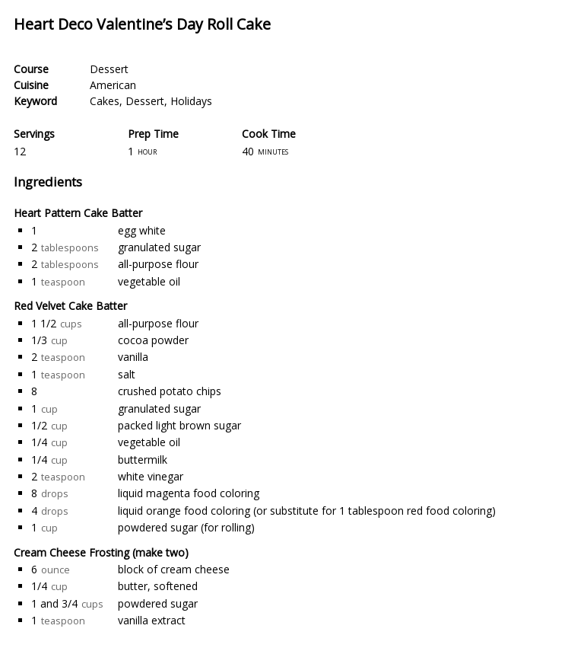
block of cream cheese (174, 569)
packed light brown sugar (179, 425)
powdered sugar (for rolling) (186, 527)
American (113, 85)
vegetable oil (149, 281)
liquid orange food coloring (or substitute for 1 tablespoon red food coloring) (307, 510)
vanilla (133, 356)
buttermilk (142, 459)
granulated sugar (159, 247)
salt (126, 374)
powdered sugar (158, 603)
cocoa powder (153, 340)
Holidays (191, 101)
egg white (142, 230)
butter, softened (158, 586)
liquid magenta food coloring (188, 493)
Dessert (109, 69)
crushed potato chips (169, 391)
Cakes (104, 101)
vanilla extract (152, 620)
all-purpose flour (158, 264)
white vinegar (150, 476)
